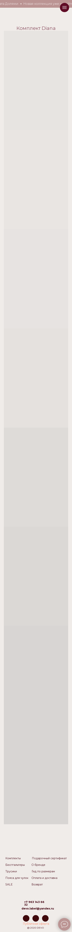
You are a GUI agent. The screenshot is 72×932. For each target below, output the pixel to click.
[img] (26, 918)
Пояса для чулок (16, 878)
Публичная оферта (36, 923)
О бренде (38, 865)
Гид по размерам (43, 871)
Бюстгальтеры (15, 865)
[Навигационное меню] (64, 7)
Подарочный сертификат (49, 858)
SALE (9, 884)
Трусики (11, 871)
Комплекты (13, 858)
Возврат (37, 884)
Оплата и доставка (44, 878)
